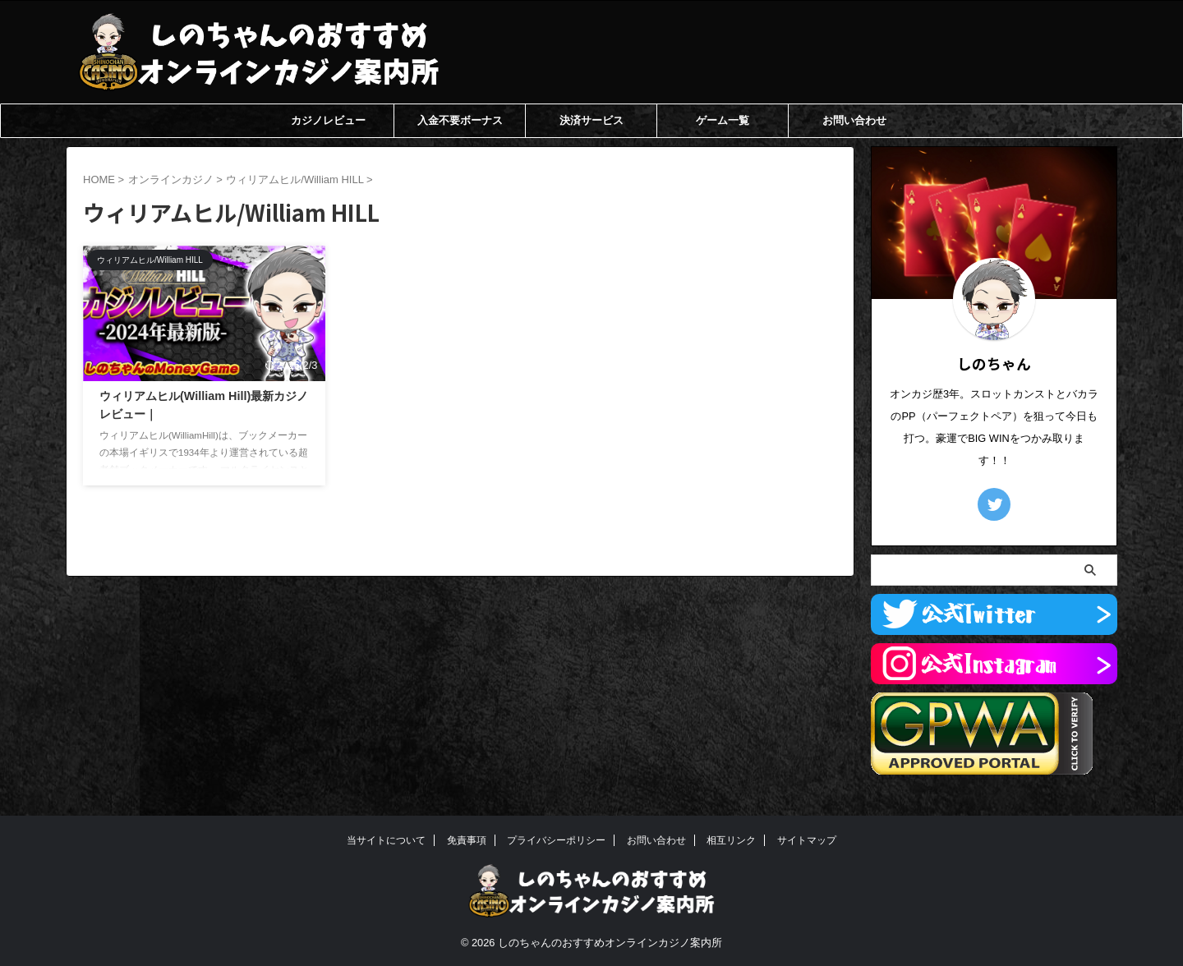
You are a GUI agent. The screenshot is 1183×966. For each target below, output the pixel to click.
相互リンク (731, 840)
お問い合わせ (854, 120)
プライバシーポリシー (556, 840)
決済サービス (591, 120)
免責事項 (466, 840)
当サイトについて (386, 840)
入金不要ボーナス (460, 120)
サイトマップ (806, 840)
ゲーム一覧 (722, 120)
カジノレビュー (328, 120)
